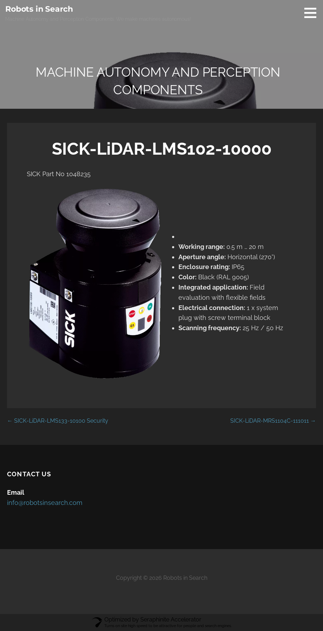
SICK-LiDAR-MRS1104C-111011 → (273, 420)
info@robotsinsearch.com (45, 502)
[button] (313, 13)
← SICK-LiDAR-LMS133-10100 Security (57, 420)
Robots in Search (39, 9)
